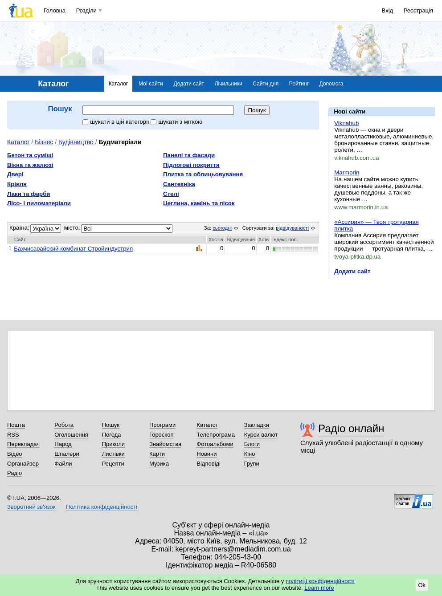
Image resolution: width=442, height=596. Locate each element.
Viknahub (346, 123)
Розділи (86, 10)
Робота (64, 425)
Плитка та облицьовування (203, 174)
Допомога (331, 84)
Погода (111, 434)
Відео (14, 453)
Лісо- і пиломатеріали (39, 203)
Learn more (319, 587)
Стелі (171, 194)
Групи (251, 463)
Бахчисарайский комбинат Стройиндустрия (73, 248)
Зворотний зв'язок (31, 506)
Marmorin (346, 172)
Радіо (14, 473)
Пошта (16, 425)
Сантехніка (179, 184)
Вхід (387, 10)
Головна (54, 10)
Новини (206, 453)
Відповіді (208, 463)
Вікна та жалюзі (30, 165)
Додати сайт (189, 84)
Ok (422, 585)
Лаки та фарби (28, 194)
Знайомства (165, 444)
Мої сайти (151, 84)
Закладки (256, 425)
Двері (15, 174)
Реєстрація (418, 10)
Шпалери (66, 453)
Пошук (110, 425)
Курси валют (261, 434)
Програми (162, 425)
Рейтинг (299, 84)
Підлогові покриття (191, 165)
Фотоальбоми (214, 444)
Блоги (252, 444)
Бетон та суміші (30, 155)
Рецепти (113, 463)
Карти (157, 453)
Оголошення (71, 434)
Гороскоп (161, 434)
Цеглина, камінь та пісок (199, 203)
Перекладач (23, 444)
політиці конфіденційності (320, 581)
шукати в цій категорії (116, 121)
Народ (62, 444)
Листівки (113, 453)
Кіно (249, 453)
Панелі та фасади (189, 155)
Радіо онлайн (351, 428)
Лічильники (228, 84)
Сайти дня (265, 84)
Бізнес (44, 142)
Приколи (113, 444)
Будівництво (76, 142)
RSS (13, 434)
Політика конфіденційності (101, 506)
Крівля (17, 184)
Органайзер (23, 463)
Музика (159, 463)
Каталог (118, 84)
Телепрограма (215, 434)
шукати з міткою (176, 121)
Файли (63, 463)
